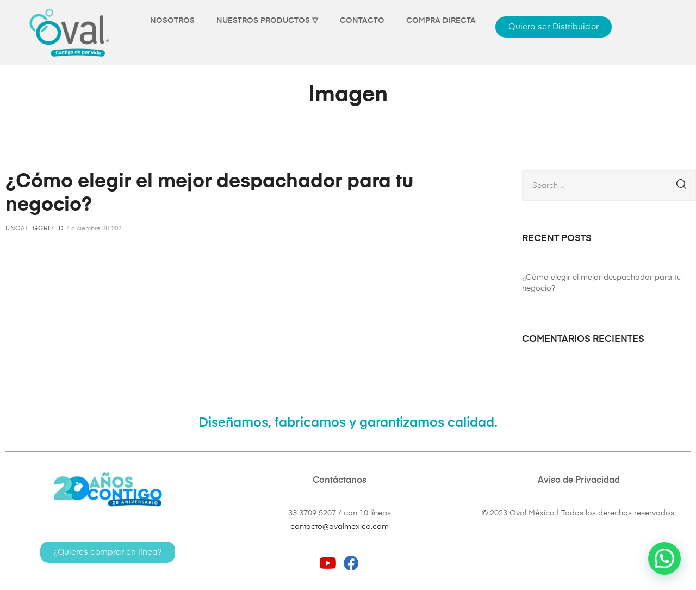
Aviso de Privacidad (579, 480)
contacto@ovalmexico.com (339, 527)
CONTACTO (362, 20)
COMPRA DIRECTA (441, 20)
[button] (553, 27)
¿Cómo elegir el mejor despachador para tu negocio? (601, 283)
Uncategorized (34, 228)
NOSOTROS (172, 20)
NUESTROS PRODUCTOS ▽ (267, 20)
